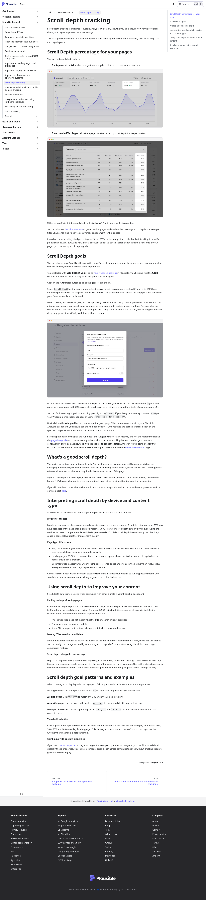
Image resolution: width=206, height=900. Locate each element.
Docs (22, 4)
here (64, 490)
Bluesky (109, 851)
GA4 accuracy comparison (71, 838)
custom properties (67, 745)
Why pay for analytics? (69, 842)
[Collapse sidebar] (21, 794)
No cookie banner (20, 838)
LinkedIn (109, 860)
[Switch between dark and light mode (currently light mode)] (173, 4)
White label (16, 864)
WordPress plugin (67, 847)
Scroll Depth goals (178, 21)
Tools (107, 829)
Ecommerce (17, 847)
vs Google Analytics (68, 821)
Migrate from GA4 (67, 825)
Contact (156, 829)
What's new (111, 834)
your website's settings (105, 272)
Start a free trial (105, 801)
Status (108, 838)
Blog (107, 825)
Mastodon (110, 855)
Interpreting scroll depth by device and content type (186, 32)
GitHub (108, 842)
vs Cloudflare (64, 834)
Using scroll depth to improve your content (186, 39)
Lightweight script (20, 825)
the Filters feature (74, 229)
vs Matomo (63, 829)
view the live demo (125, 801)
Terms (155, 842)
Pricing (155, 825)
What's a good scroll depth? (182, 25)
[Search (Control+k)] (190, 4)
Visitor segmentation (21, 842)
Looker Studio (65, 855)
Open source (17, 834)
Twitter (108, 847)
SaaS (13, 851)
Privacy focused (19, 829)
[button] (20, 11)
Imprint (156, 855)
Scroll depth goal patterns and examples (184, 47)
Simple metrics (18, 821)
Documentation (113, 821)
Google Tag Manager (68, 851)
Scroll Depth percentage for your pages (185, 16)
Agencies (15, 860)
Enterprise (16, 868)
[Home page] (50, 12)
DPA (154, 847)
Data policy (158, 838)
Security (156, 851)
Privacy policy (159, 834)
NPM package (65, 860)
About (155, 821)
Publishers (16, 855)
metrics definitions (134, 447)
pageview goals (59, 440)
